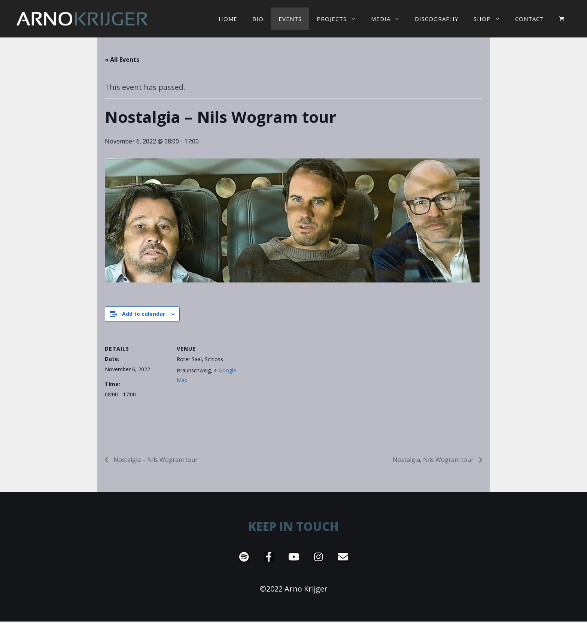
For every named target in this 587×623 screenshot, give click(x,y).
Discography (437, 18)
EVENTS (290, 18)
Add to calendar (143, 313)
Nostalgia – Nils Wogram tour (155, 460)
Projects (340, 18)
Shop (491, 18)
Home (228, 18)
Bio (258, 18)
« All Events (122, 59)
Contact (529, 18)
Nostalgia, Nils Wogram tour (434, 460)
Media (389, 18)
